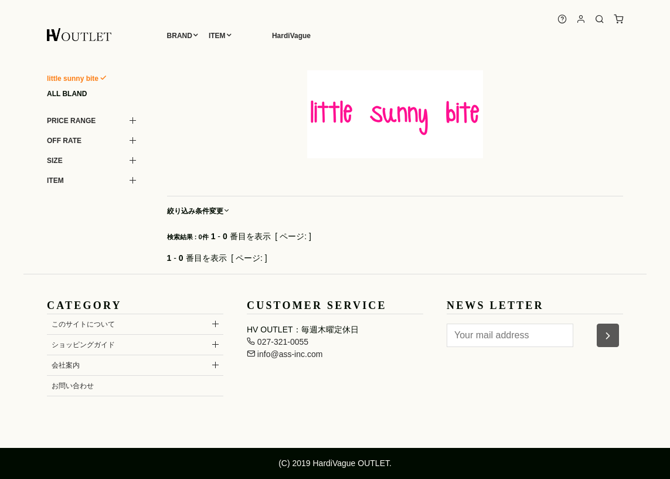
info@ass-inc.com (284, 354)
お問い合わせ (73, 386)
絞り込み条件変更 (198, 211)
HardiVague (291, 36)
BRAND (179, 36)
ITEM (217, 36)
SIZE (55, 161)
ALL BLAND (67, 94)
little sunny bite (72, 78)
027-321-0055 (277, 341)
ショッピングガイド (83, 345)
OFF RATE (64, 141)
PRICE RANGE (71, 121)
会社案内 (66, 365)
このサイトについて (83, 324)
